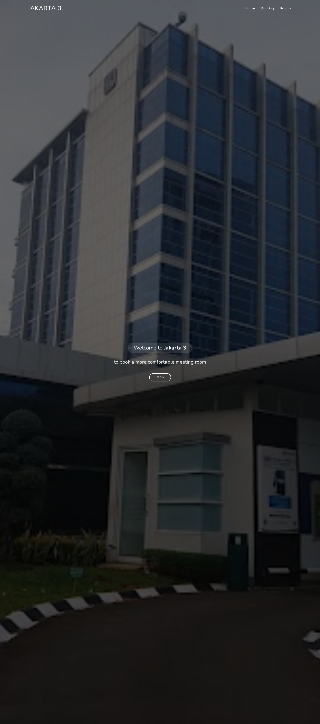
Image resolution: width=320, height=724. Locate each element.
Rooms (285, 8)
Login (160, 377)
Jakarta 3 (45, 8)
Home (250, 8)
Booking (267, 8)
